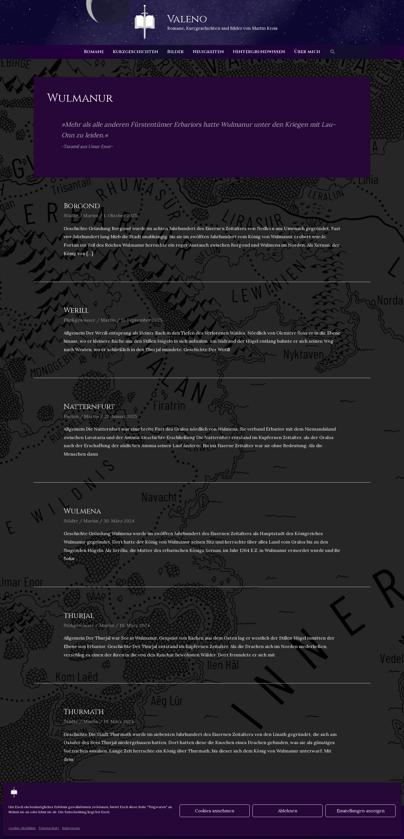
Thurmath (84, 712)
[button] (332, 52)
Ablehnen (287, 810)
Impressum (71, 828)
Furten (71, 416)
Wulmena (82, 511)
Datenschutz (49, 828)
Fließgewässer (79, 320)
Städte (71, 215)
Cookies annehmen (214, 810)
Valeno (187, 19)
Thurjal (79, 616)
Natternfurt (89, 407)
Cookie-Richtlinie (22, 828)
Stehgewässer (79, 625)
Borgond (82, 206)
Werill (76, 310)
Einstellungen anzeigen (361, 810)
